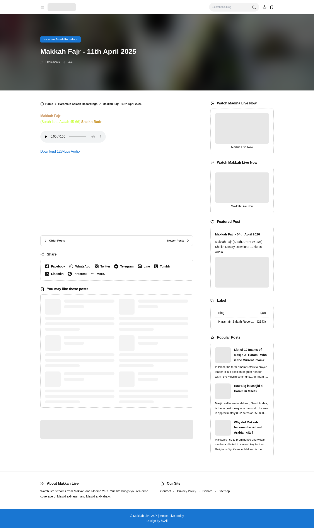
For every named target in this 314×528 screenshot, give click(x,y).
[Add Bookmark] (67, 62)
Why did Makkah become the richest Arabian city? (248, 427)
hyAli (164, 521)
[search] (254, 7)
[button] (98, 274)
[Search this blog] (230, 7)
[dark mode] (264, 7)
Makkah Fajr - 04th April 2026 (237, 234)
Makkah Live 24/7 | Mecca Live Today (158, 516)
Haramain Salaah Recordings (60, 39)
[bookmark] (272, 7)
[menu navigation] (42, 7)
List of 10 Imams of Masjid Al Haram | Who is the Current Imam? (250, 355)
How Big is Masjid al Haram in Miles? (248, 388)
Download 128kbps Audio (60, 151)
